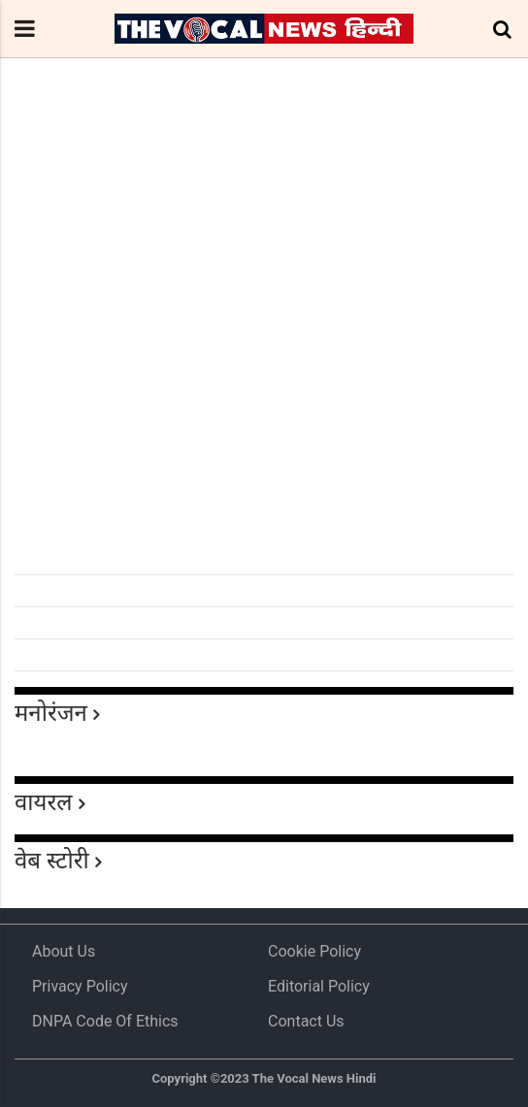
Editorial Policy (319, 986)
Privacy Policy (80, 986)
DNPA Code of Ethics (105, 1021)
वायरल (44, 802)
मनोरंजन (51, 713)
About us (63, 951)
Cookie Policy (314, 951)
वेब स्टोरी (52, 860)
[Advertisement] (264, 423)
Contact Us (306, 1021)
